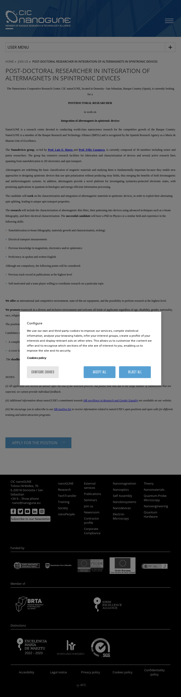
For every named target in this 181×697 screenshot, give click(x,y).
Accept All (100, 372)
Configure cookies (42, 372)
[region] (90, 348)
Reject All (135, 372)
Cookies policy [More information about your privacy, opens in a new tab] (36, 358)
